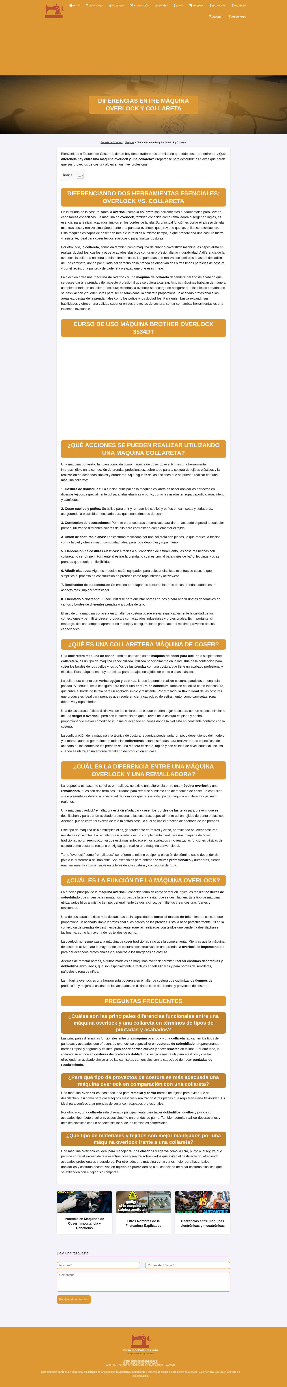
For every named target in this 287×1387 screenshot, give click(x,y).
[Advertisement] (143, 49)
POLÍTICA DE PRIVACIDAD (130, 1365)
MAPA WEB (171, 1365)
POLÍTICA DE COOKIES (153, 1365)
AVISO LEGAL (111, 1365)
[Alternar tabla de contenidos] (78, 176)
